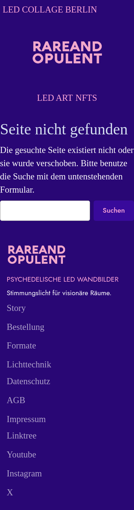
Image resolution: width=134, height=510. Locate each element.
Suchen (114, 210)
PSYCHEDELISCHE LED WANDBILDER (63, 279)
